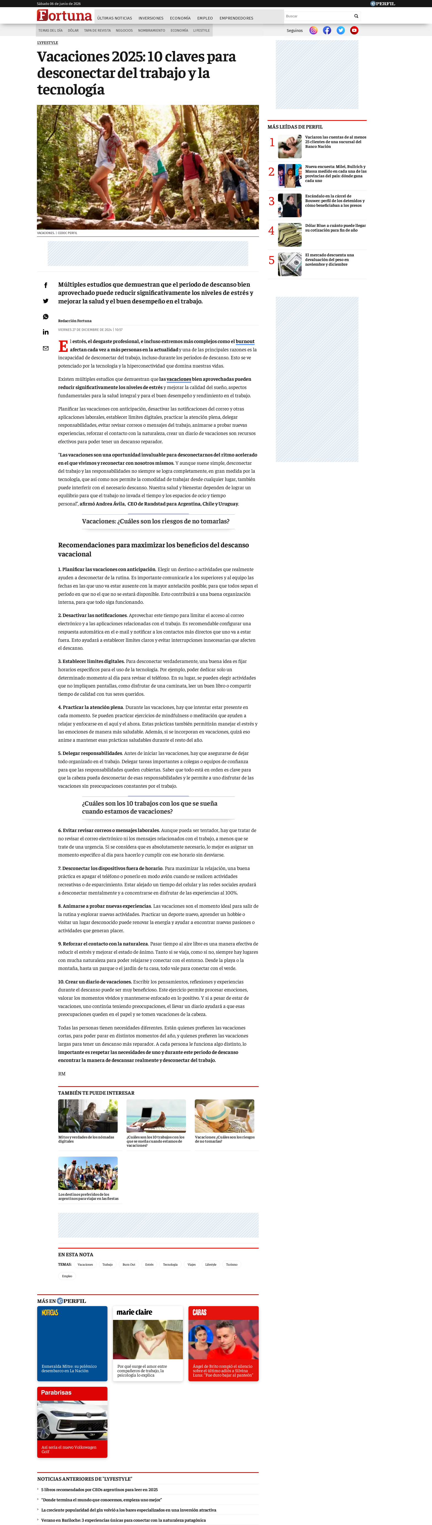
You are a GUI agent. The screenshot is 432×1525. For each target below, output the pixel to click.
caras (194, 1243)
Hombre (192, 1464)
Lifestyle (202, 31)
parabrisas (258, 1243)
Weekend (217, 1464)
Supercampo (245, 1464)
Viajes (200, 1205)
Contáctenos (190, 1484)
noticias (65, 1243)
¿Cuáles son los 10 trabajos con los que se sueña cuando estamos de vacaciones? (171, 804)
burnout (253, 363)
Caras (90, 1464)
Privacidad (217, 1484)
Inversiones (151, 18)
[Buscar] (356, 16)
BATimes (369, 1464)
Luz (287, 1464)
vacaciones (187, 401)
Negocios (123, 31)
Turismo (239, 1205)
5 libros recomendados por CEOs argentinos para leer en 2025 (99, 1339)
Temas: (73, 1204)
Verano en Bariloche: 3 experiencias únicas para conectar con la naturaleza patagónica (123, 1369)
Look (270, 1464)
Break (346, 1464)
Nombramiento (152, 31)
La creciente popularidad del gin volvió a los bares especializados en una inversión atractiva (128, 1359)
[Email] (49, 370)
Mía (303, 1464)
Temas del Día (49, 31)
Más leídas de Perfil (323, 128)
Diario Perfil (65, 1464)
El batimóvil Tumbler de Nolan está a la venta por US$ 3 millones (103, 1379)
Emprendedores (236, 18)
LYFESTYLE (47, 44)
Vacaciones (93, 1205)
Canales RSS (128, 1484)
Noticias (113, 1464)
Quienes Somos (159, 1484)
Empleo (205, 18)
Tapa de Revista (96, 31)
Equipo (239, 1484)
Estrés (157, 1205)
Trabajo (115, 1205)
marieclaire (130, 1243)
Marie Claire (141, 1464)
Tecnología (178, 1205)
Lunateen (324, 1464)
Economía (180, 18)
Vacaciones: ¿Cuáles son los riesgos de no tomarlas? (166, 534)
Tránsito (307, 1484)
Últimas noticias (115, 18)
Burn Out (137, 1205)
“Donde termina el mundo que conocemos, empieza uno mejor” (101, 1349)
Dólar (72, 31)
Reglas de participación (272, 1484)
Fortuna (168, 1464)
